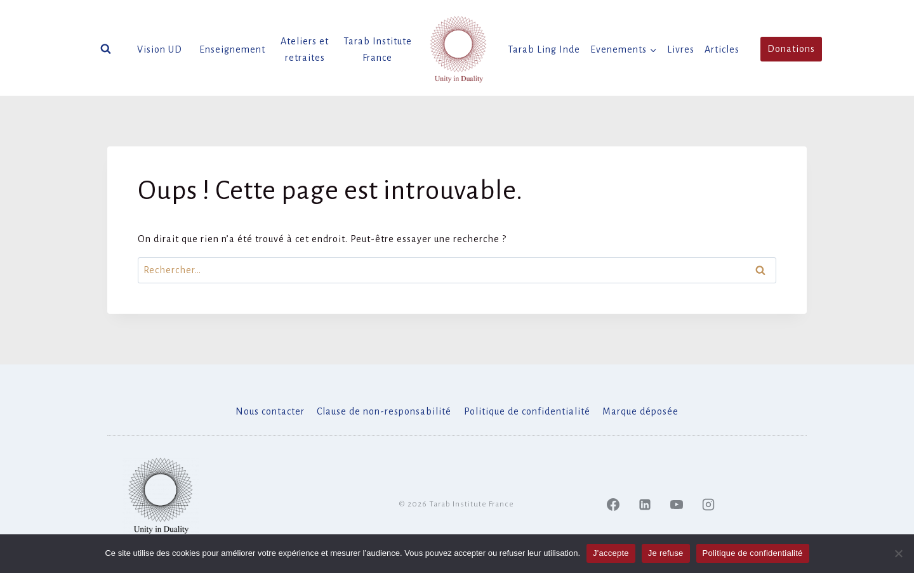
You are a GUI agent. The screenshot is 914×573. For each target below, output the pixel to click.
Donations (791, 49)
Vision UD (159, 49)
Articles (722, 49)
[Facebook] (613, 504)
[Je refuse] (898, 553)
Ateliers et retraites (305, 49)
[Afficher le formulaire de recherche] (106, 49)
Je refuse (666, 553)
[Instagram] (708, 504)
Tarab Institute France (377, 49)
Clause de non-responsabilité (384, 411)
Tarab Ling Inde (544, 49)
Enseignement (232, 49)
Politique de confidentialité (527, 411)
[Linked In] (645, 504)
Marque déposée (640, 411)
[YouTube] (676, 504)
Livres (680, 49)
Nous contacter (270, 411)
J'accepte (611, 553)
